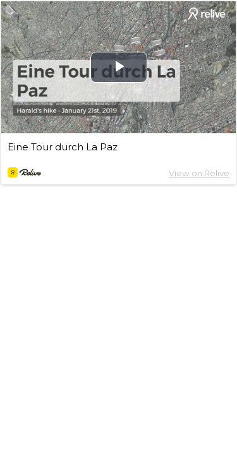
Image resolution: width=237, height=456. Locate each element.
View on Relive (199, 173)
